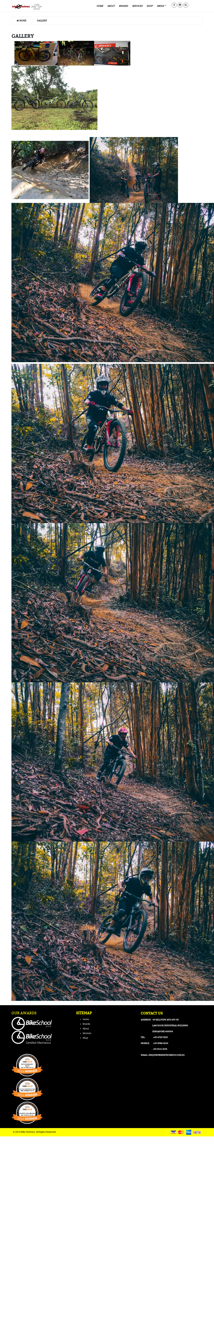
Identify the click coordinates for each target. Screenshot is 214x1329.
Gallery (42, 20)
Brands (86, 1024)
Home (21, 20)
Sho (85, 1038)
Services (87, 1033)
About (86, 1028)
